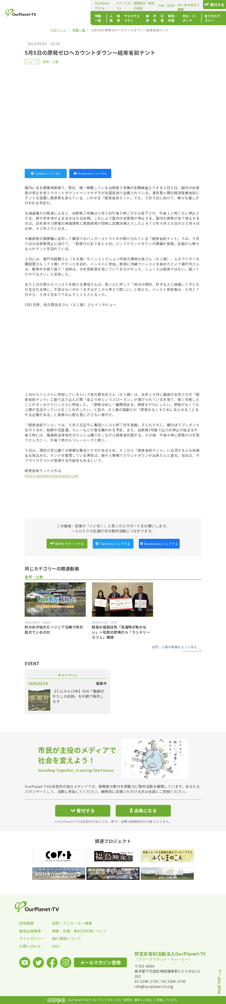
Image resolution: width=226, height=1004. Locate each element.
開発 (116, 18)
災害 (134, 18)
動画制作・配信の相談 (114, 5)
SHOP (144, 5)
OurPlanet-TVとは (61, 5)
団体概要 (26, 923)
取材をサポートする (67, 543)
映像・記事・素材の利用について (68, 931)
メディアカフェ (86, 5)
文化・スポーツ (170, 18)
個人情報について (66, 938)
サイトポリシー (32, 938)
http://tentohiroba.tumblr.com (52, 475)
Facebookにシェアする (90, 173)
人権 (70, 18)
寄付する (212, 4)
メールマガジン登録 (180, 5)
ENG (135, 5)
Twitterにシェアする (45, 173)
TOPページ (58, 30)
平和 (125, 18)
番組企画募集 (30, 931)
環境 (79, 18)
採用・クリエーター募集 (68, 923)
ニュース (32, 61)
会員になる (143, 810)
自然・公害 (51, 61)
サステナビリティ (98, 18)
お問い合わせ (30, 946)
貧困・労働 (148, 18)
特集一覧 (55, 18)
